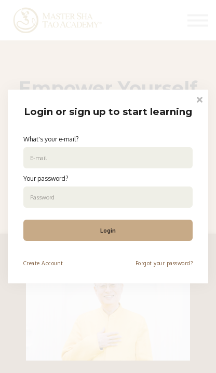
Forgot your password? (164, 263)
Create (31, 263)
